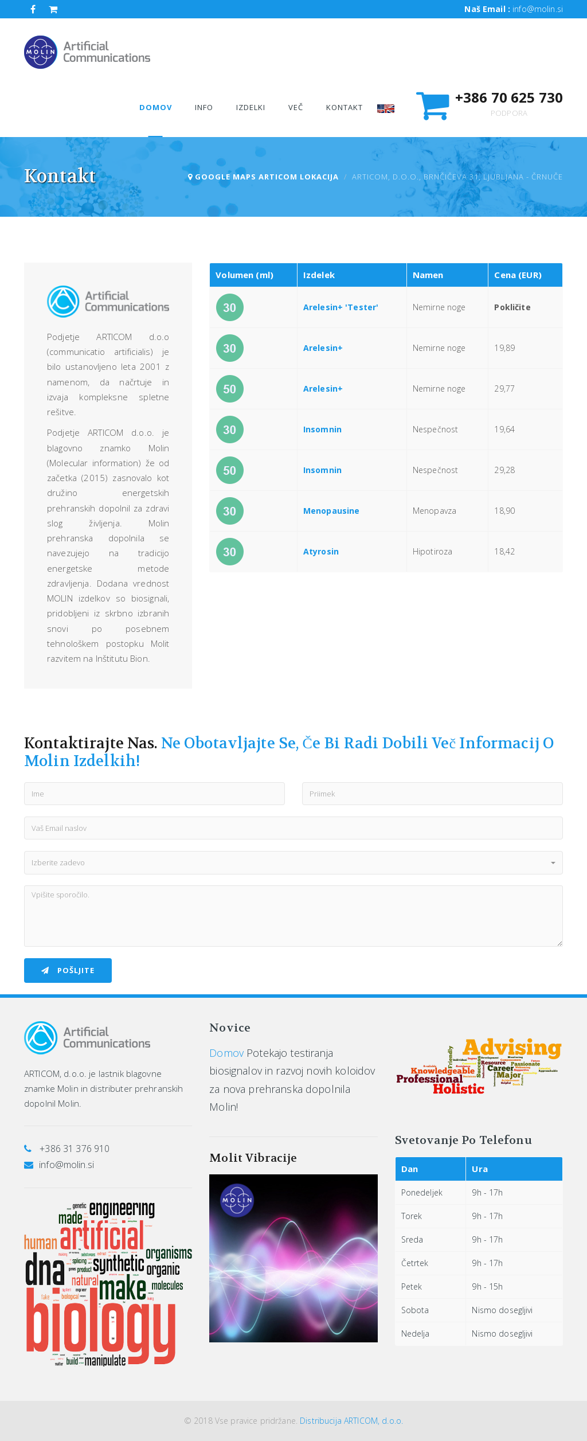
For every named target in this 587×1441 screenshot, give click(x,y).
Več (295, 107)
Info (204, 107)
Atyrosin (321, 551)
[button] (293, 862)
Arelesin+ (323, 347)
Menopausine (331, 510)
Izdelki (250, 107)
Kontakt (344, 107)
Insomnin (322, 429)
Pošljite (68, 970)
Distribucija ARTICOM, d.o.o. (351, 1420)
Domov (226, 1053)
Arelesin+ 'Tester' (341, 307)
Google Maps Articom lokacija (263, 176)
